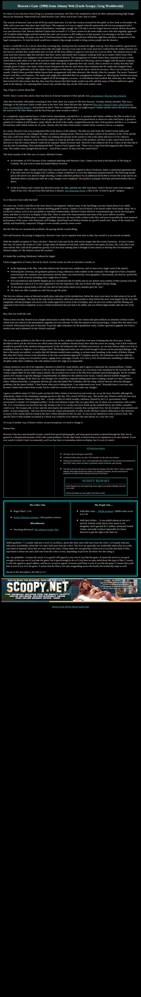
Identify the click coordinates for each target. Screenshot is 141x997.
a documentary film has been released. (108, 95)
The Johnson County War (46, 529)
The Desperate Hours (75, 190)
